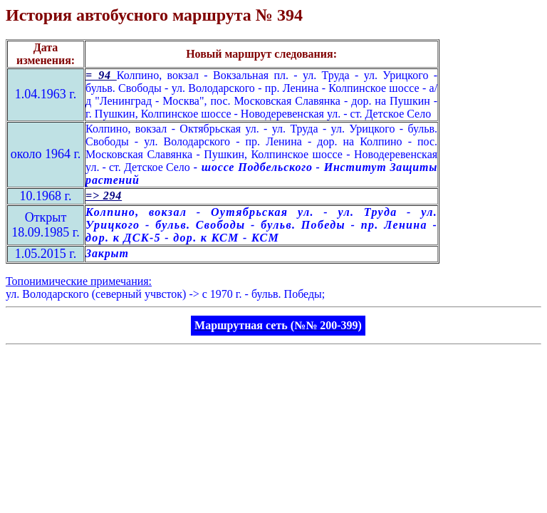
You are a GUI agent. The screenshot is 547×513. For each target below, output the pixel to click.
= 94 (101, 75)
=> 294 (103, 196)
